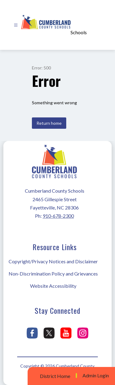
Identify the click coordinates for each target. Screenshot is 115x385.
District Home (55, 376)
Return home (49, 123)
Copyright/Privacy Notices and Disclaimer (53, 261)
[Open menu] (15, 25)
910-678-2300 (58, 216)
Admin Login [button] (95, 375)
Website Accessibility (53, 286)
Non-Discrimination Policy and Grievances (53, 273)
